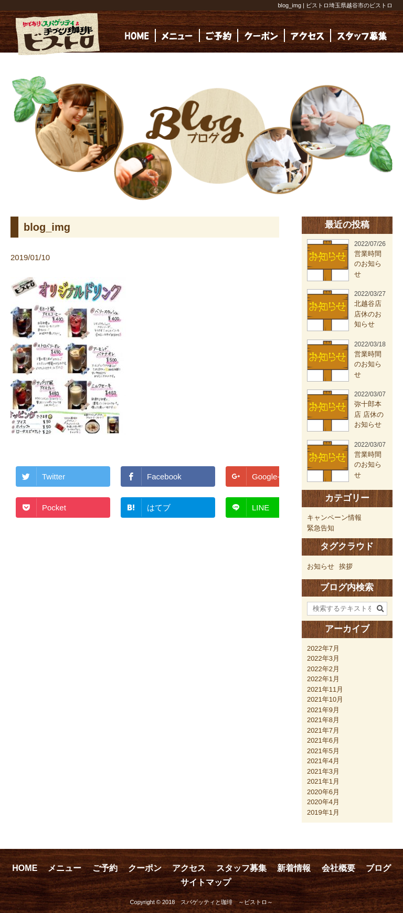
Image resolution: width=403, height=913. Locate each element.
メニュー (64, 868)
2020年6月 (323, 792)
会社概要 (338, 868)
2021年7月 (323, 730)
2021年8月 (323, 720)
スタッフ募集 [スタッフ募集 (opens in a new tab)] (241, 868)
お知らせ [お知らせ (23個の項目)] (320, 566)
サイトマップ (206, 882)
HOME (24, 868)
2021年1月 (323, 781)
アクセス (189, 868)
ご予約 (105, 868)
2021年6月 (323, 740)
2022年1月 (323, 679)
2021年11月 (325, 689)
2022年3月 (323, 658)
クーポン (145, 868)
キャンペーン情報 (334, 517)
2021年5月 (323, 751)
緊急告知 (320, 528)
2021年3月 (323, 771)
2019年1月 (323, 812)
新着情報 (294, 868)
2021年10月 (325, 699)
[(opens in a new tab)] (362, 35)
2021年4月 (323, 761)
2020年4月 (323, 802)
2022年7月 (323, 648)
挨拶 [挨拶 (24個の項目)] (346, 566)
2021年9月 (323, 710)
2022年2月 (323, 669)
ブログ (378, 868)
